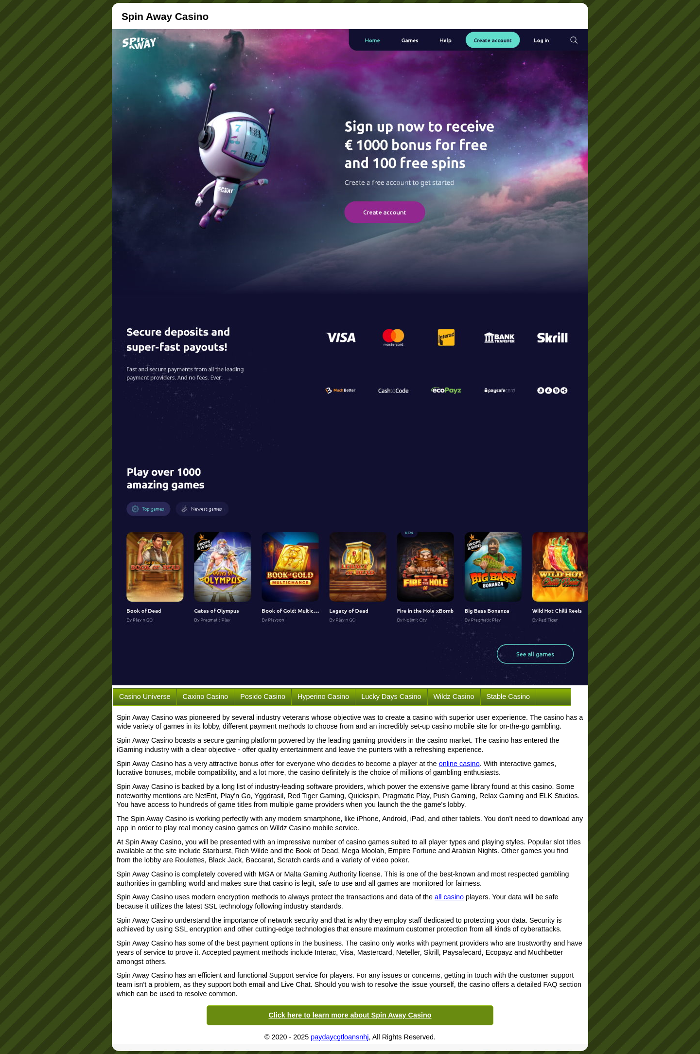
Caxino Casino (205, 696)
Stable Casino (508, 696)
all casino (449, 897)
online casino (459, 764)
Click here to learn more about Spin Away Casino (349, 1015)
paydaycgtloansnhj (339, 1037)
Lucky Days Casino (391, 696)
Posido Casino (262, 696)
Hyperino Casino (323, 696)
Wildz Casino (454, 696)
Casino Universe (145, 696)
